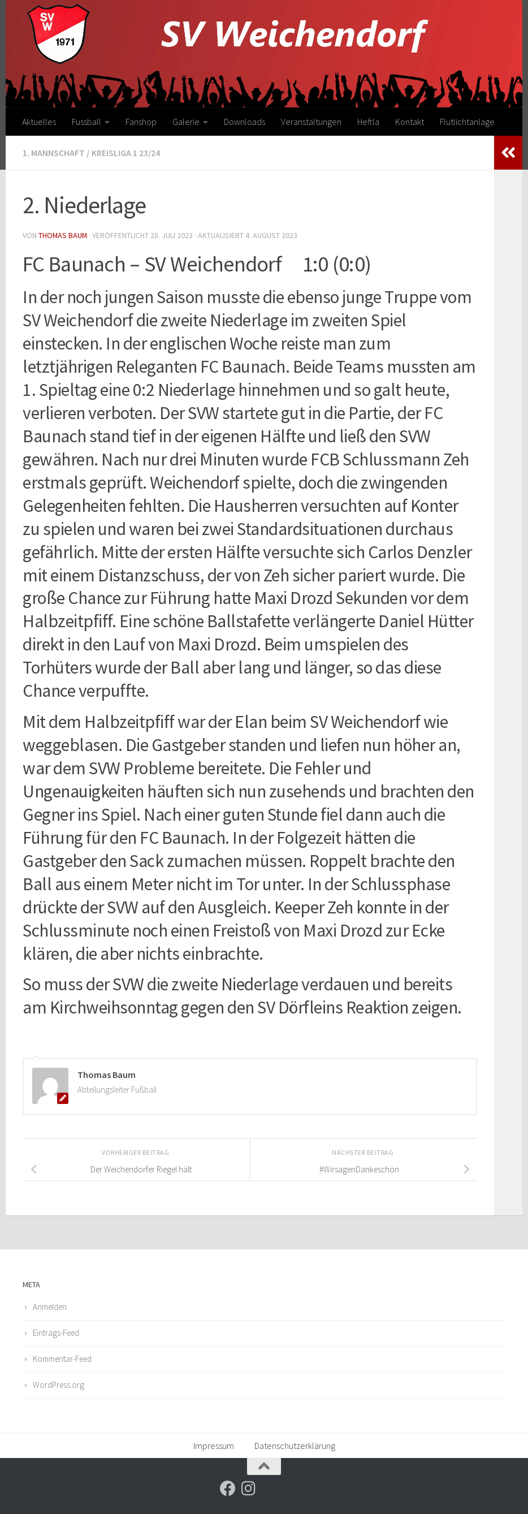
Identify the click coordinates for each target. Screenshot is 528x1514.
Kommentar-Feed (62, 1358)
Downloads (244, 121)
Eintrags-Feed (56, 1332)
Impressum (213, 1445)
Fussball (86, 121)
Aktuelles (39, 121)
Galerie (186, 121)
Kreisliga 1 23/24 (126, 152)
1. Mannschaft (54, 152)
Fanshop (141, 121)
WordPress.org (58, 1384)
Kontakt (409, 121)
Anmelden (50, 1306)
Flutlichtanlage (467, 121)
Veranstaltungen (311, 121)
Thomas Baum (63, 235)
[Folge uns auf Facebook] (228, 1488)
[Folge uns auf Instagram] (248, 1488)
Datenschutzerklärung (294, 1445)
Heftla (368, 121)
